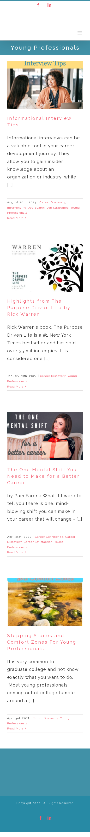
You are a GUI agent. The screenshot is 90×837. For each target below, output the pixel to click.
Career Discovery (52, 202)
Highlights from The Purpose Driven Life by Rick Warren (39, 308)
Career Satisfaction (38, 542)
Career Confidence (49, 536)
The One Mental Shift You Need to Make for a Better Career (43, 476)
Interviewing (16, 207)
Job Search (36, 207)
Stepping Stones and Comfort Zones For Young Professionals (41, 642)
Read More (15, 218)
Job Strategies (58, 207)
